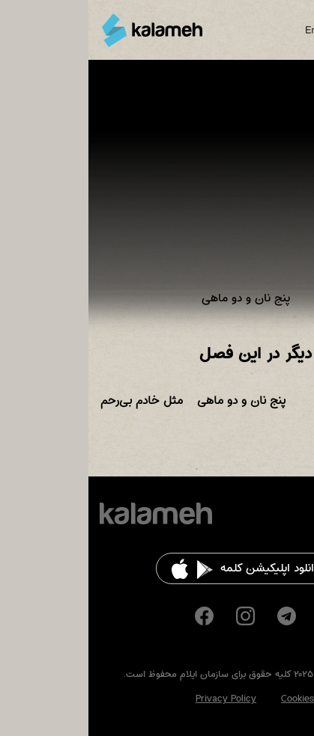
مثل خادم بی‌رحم (53, 400)
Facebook (115, 616)
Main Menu (294, 29)
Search (267, 29)
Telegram (198, 616)
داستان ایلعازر (266, 400)
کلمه (63, 30)
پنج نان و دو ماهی (153, 400)
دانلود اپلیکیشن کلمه (181, 568)
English (231, 29)
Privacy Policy (137, 698)
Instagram (157, 616)
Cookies (209, 698)
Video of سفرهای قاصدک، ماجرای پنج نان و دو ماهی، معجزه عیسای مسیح (157, 193)
